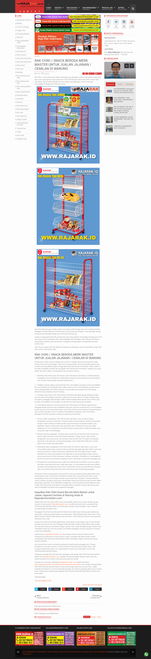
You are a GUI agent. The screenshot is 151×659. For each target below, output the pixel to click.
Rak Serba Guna (22, 106)
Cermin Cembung (23, 27)
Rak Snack (98, 585)
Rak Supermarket (23, 109)
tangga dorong (22, 139)
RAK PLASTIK (21, 55)
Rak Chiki (90, 585)
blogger (93, 617)
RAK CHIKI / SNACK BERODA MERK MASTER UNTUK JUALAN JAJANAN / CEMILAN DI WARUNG (63, 65)
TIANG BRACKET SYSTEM (23, 124)
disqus (99, 617)
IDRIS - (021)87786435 (114, 71)
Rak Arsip (20, 69)
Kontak (58, 8)
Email (98, 74)
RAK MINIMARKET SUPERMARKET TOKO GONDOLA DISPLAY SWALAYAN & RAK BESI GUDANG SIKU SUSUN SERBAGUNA (65, 652)
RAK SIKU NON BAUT (24, 62)
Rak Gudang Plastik (23, 92)
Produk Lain (107, 8)
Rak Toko (20, 113)
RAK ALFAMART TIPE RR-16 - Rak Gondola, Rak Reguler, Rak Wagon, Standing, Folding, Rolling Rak (124, 109)
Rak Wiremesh (22, 116)
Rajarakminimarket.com (60, 504)
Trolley (19, 132)
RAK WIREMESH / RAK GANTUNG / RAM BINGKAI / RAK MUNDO (123, 100)
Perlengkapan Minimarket (21, 47)
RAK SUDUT (21, 65)
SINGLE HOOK (22, 120)
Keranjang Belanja (23, 34)
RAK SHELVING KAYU (24, 58)
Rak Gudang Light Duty (23, 82)
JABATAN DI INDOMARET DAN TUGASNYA (123, 127)
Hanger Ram (21, 30)
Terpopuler (110, 84)
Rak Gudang (72, 8)
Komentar (129, 84)
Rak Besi (20, 72)
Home (48, 8)
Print (91, 74)
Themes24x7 (27, 654)
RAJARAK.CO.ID (44, 581)
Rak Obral (20, 99)
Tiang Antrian (21, 128)
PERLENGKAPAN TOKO (23, 42)
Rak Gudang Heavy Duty (23, 77)
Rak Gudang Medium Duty (24, 87)
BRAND (19, 23)
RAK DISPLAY (21, 51)
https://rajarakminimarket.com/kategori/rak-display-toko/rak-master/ (58, 564)
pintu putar (20, 135)
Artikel (122, 8)
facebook (87, 617)
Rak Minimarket (90, 8)
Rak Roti (20, 102)
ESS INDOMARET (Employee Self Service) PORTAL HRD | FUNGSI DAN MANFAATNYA (124, 91)
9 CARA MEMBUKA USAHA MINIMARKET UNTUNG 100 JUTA (123, 119)
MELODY (20, 37)
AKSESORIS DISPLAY (24, 20)
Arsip (120, 84)
